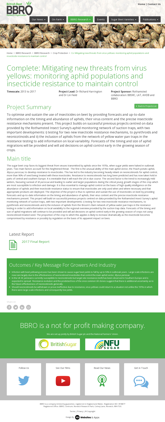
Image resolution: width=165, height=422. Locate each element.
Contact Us (154, 4)
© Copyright (90, 411)
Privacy (80, 411)
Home (141, 4)
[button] (38, 19)
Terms (72, 411)
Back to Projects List (146, 106)
